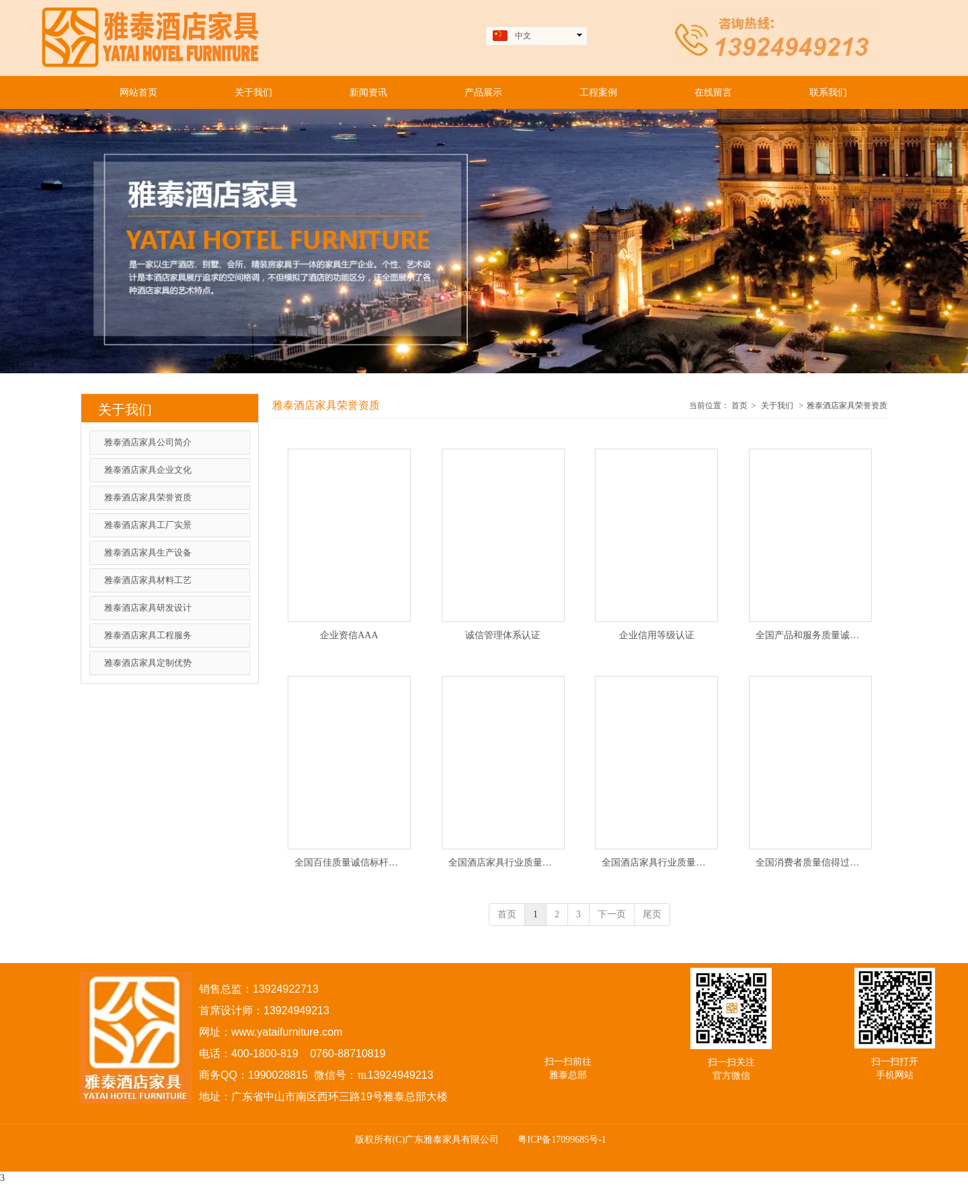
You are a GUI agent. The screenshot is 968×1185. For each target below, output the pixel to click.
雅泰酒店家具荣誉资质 (847, 405)
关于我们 (777, 405)
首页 (739, 405)
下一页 (612, 914)
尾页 (652, 914)
